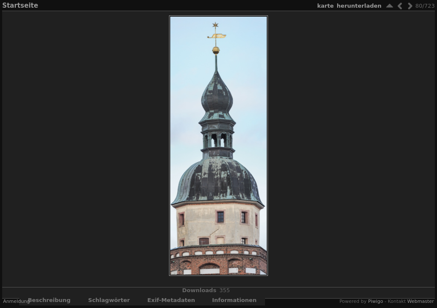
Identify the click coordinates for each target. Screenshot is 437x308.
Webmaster (420, 301)
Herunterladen (359, 6)
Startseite (20, 5)
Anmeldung (16, 301)
